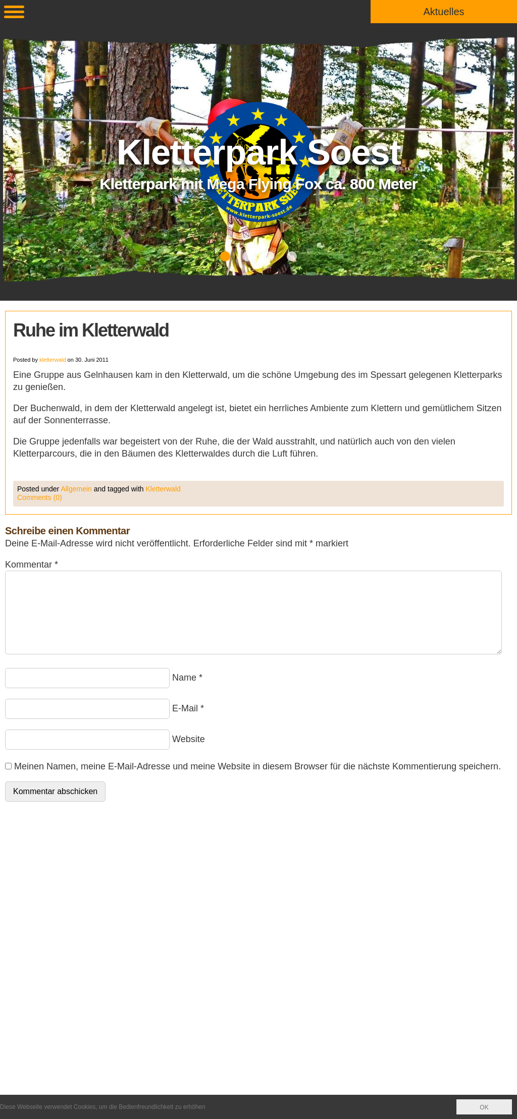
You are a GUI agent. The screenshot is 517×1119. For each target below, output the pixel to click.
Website (188, 739)
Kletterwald (163, 489)
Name (184, 678)
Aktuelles (443, 11)
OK (484, 1107)
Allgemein (76, 489)
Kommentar (31, 565)
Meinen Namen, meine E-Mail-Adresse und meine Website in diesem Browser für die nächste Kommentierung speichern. (257, 766)
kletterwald (52, 360)
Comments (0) (39, 497)
